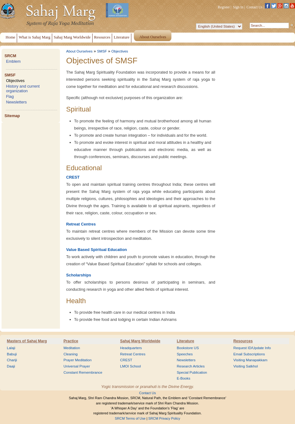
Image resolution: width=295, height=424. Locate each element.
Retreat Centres (81, 224)
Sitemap (12, 115)
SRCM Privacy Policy (164, 418)
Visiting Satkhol (246, 366)
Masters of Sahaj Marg (27, 341)
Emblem (13, 61)
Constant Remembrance (82, 372)
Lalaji (11, 348)
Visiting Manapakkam (251, 360)
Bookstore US (188, 348)
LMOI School (130, 366)
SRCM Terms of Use (130, 418)
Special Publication (192, 372)
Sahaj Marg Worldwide (140, 341)
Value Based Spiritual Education (96, 249)
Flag (10, 96)
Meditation (71, 348)
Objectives (15, 80)
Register (224, 7)
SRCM (10, 55)
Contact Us (255, 7)
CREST (72, 177)
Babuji (12, 354)
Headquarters (131, 348)
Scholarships (78, 275)
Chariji (12, 360)
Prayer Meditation (77, 360)
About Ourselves (79, 51)
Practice (70, 341)
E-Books (183, 378)
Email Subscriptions (249, 354)
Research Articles (191, 366)
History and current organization (22, 88)
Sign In (238, 7)
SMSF (10, 75)
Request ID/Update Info (252, 348)
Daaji (11, 366)
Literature (185, 341)
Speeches (185, 354)
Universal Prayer (76, 366)
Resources (243, 341)
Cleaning (70, 354)
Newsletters (16, 102)
